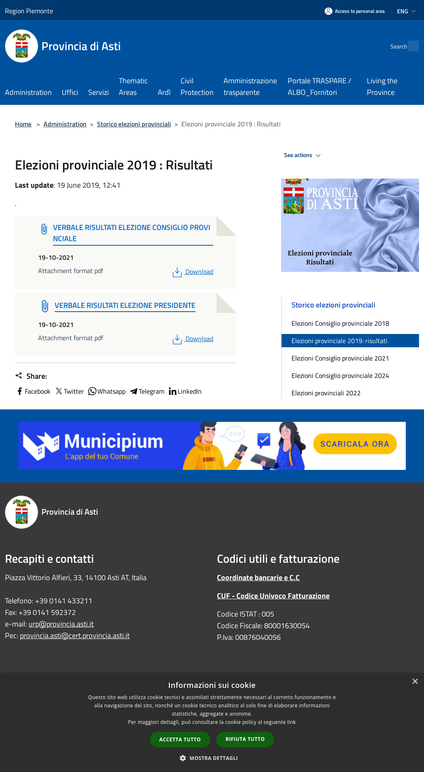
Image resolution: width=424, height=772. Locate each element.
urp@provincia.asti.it (61, 623)
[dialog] (212, 722)
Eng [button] (407, 11)
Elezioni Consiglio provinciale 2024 (340, 375)
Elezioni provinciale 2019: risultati (340, 341)
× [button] (415, 682)
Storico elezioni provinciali (134, 124)
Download (192, 271)
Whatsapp (106, 391)
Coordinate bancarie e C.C (258, 577)
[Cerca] (409, 46)
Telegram (146, 391)
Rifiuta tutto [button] (245, 739)
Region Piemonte (29, 11)
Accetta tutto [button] (180, 739)
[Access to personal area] (354, 11)
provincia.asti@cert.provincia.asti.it (75, 635)
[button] (212, 758)
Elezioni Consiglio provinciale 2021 (340, 358)
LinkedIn (185, 391)
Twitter (69, 391)
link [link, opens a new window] (291, 722)
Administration (65, 124)
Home (23, 124)
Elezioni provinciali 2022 (326, 393)
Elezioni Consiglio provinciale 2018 (340, 323)
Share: (31, 376)
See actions (303, 155)
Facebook (33, 391)
